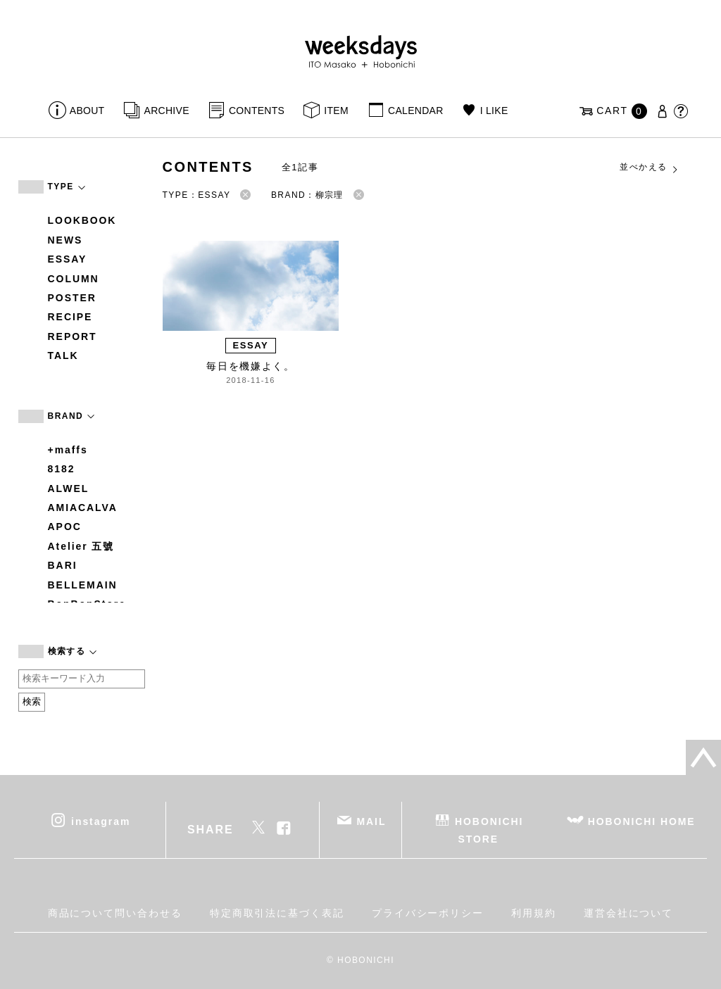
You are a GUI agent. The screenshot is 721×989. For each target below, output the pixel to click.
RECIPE (70, 316)
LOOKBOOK (82, 220)
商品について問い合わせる (115, 913)
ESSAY (67, 259)
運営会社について (628, 913)
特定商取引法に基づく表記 (277, 913)
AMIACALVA (83, 507)
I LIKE (494, 110)
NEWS (65, 240)
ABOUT (87, 110)
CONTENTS (256, 110)
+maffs (68, 449)
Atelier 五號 (81, 546)
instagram (100, 820)
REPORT (72, 336)
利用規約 (533, 913)
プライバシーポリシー (428, 913)
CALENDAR (415, 110)
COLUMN (73, 278)
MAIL (371, 820)
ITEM (336, 110)
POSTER (72, 297)
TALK (63, 355)
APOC (65, 526)
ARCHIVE (166, 110)
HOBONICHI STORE (489, 829)
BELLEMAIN (83, 585)
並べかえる (649, 167)
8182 (61, 468)
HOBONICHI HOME (642, 820)
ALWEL (68, 488)
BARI (62, 565)
